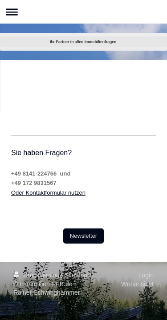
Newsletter (83, 235)
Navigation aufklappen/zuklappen (83, 11)
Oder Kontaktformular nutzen (48, 192)
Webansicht (137, 284)
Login (146, 275)
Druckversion (37, 275)
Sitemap (76, 275)
